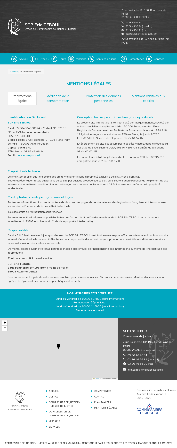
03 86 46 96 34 (133, 22)
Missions (81, 59)
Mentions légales (105, 407)
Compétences (102, 391)
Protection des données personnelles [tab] (103, 98)
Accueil (23, 59)
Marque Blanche (148, 443)
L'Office (53, 396)
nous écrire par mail (28, 155)
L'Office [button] (43, 59)
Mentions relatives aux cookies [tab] (148, 98)
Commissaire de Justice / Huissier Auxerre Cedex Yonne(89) (42, 443)
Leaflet (96, 378)
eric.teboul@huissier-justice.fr (139, 33)
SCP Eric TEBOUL (19, 122)
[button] (58, 347)
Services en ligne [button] (107, 59)
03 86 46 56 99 (133, 30)
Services (54, 426)
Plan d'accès (102, 402)
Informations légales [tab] (22, 98)
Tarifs (62, 59)
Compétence (136, 59)
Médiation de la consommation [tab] (57, 98)
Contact (159, 59)
